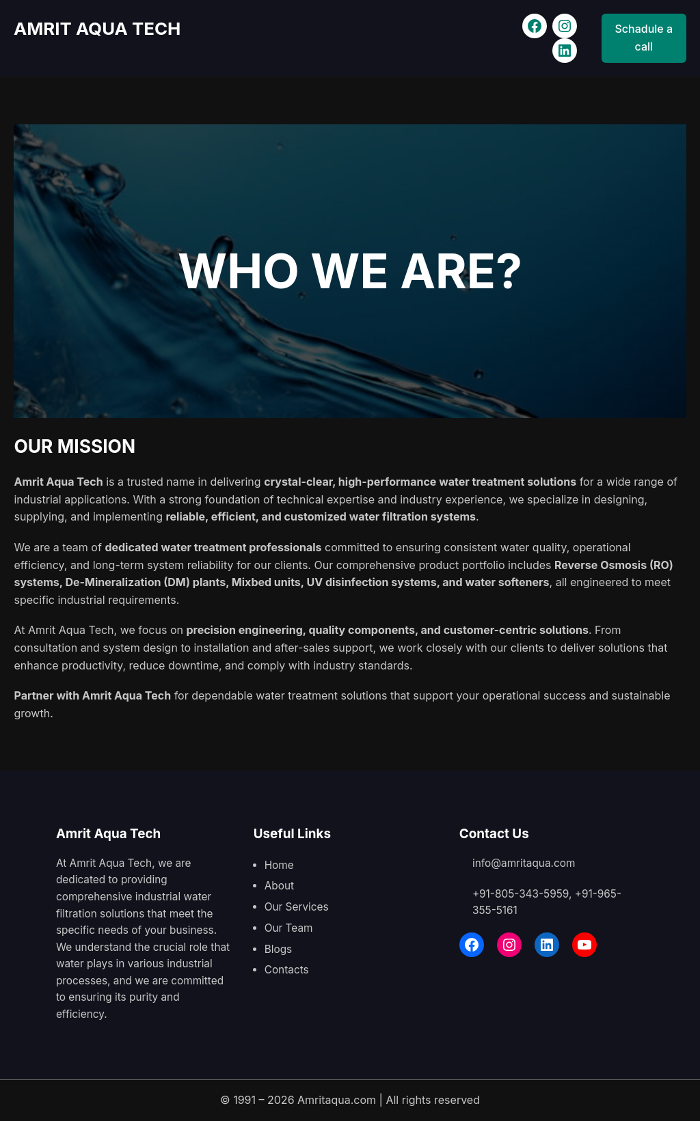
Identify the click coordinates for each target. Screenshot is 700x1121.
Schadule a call (644, 37)
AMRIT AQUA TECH (99, 28)
